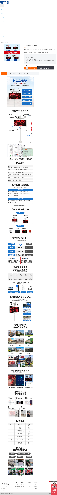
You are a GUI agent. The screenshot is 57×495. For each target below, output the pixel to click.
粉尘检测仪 (16, 488)
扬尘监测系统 (17, 484)
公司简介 (35, 484)
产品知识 (29, 484)
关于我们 (2, 13)
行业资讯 (29, 486)
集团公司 (2, 36)
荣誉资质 (35, 486)
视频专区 (22, 486)
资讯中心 (2, 21)
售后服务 (22, 484)
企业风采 (35, 488)
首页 (1, 9)
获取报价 (31, 68)
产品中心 (2, 17)
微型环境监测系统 (17, 486)
